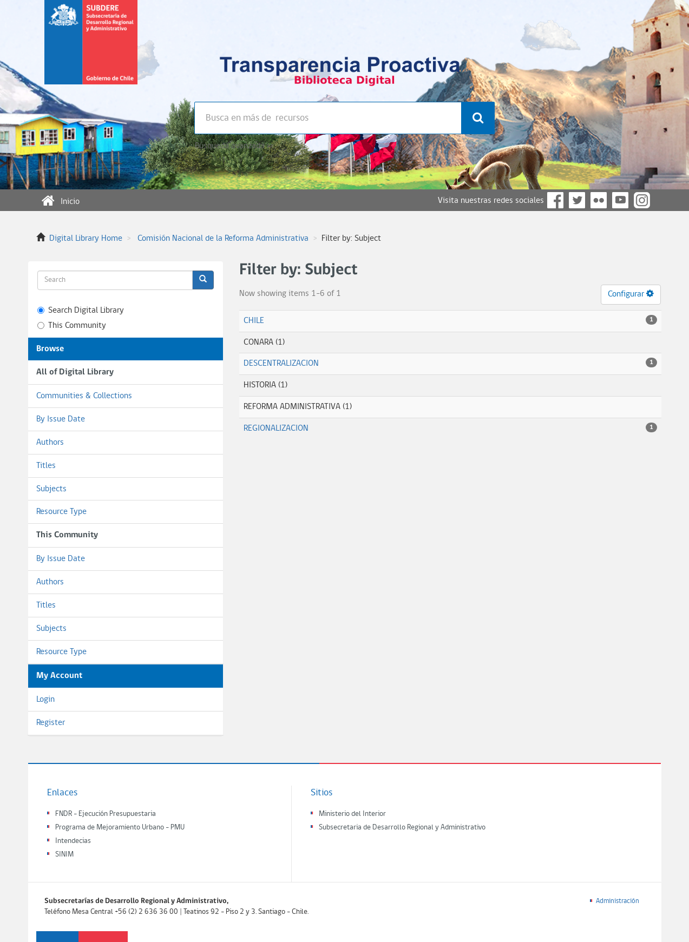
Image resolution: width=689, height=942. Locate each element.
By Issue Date (60, 419)
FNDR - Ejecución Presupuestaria (105, 814)
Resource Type (61, 512)
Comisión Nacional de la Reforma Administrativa (223, 238)
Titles (46, 466)
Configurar (631, 294)
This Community (71, 325)
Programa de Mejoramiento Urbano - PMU (120, 828)
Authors (50, 442)
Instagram (642, 200)
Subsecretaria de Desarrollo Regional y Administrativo (402, 828)
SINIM (64, 855)
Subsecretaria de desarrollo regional (90, 51)
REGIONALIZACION (276, 428)
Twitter (577, 200)
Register (50, 723)
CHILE (254, 321)
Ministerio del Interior (352, 814)
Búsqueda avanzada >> (234, 146)
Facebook (555, 200)
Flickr (598, 200)
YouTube (620, 200)
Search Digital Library (80, 310)
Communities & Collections (84, 396)
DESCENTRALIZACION (281, 363)
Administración (617, 901)
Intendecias (73, 841)
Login (45, 699)
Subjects (51, 489)
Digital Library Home (85, 238)
